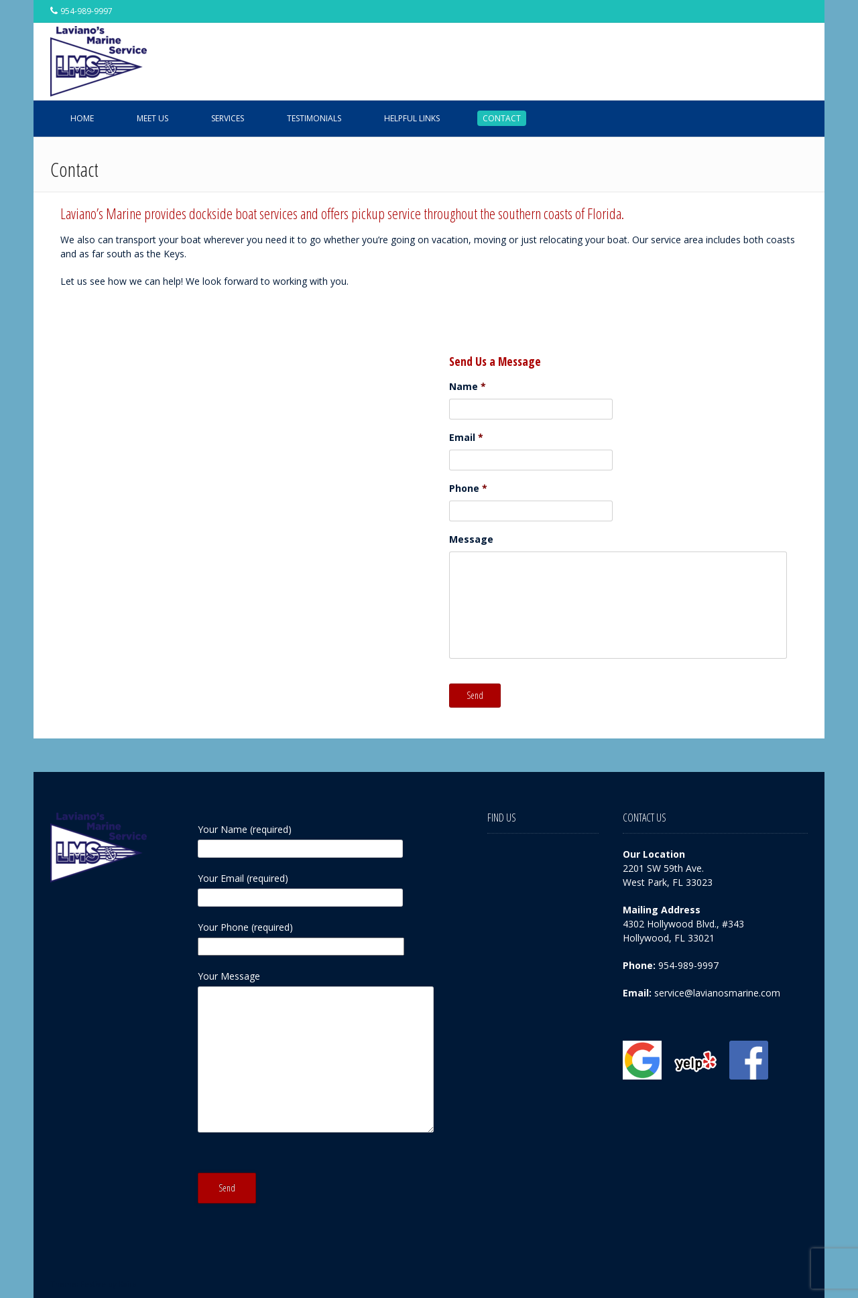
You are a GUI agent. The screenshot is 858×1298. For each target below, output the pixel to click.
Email (466, 438)
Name (467, 387)
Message (471, 539)
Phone (468, 488)
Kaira (128, 1284)
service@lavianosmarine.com (717, 992)
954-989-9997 (688, 965)
